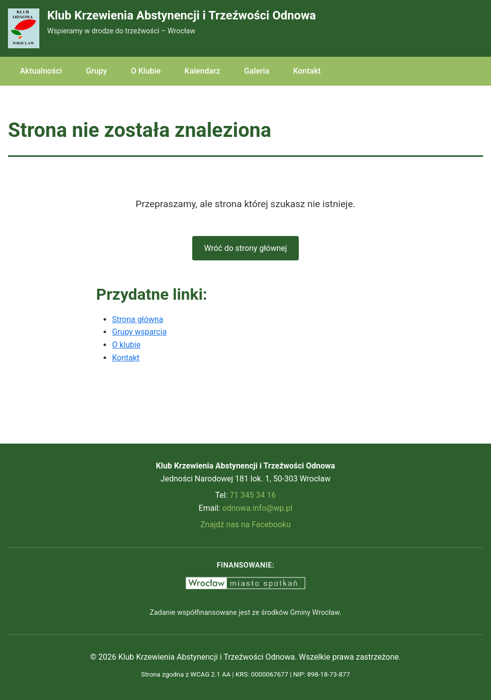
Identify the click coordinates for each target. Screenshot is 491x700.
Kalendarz (202, 71)
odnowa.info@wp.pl (257, 508)
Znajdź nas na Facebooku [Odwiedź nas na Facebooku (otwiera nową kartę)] (245, 524)
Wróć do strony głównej (245, 248)
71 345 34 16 (253, 495)
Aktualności (41, 71)
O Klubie (146, 71)
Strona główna (137, 319)
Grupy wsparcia (139, 332)
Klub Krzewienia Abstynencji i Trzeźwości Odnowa (181, 15)
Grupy (96, 71)
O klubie (126, 345)
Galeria (256, 71)
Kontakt (307, 71)
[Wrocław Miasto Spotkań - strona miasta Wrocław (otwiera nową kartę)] (245, 583)
